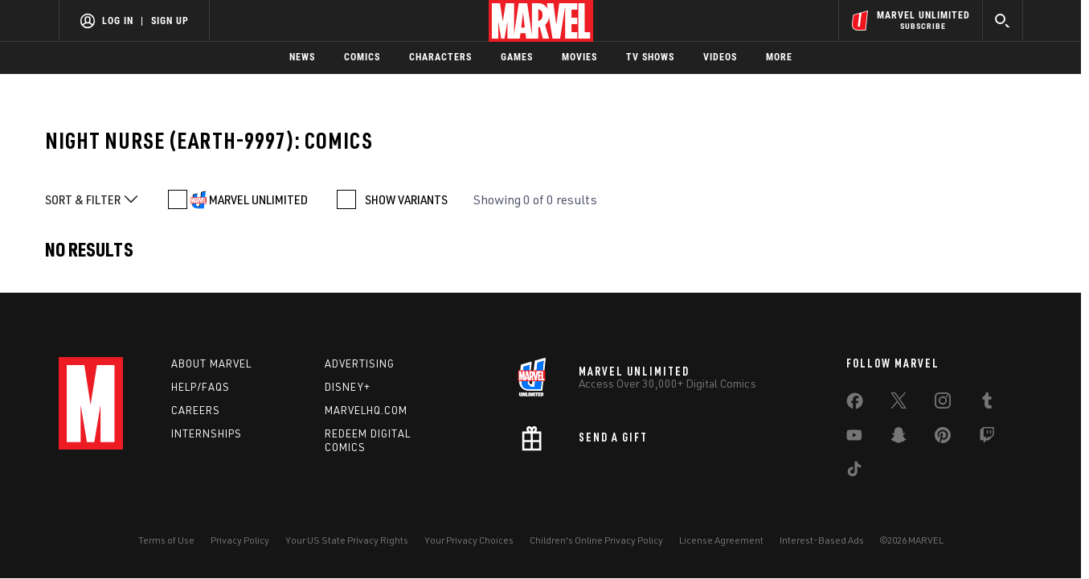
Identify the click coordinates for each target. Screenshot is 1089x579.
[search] (1002, 20)
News (302, 57)
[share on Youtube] (854, 438)
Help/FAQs (200, 386)
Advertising (360, 363)
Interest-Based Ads (822, 540)
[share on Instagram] (943, 404)
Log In (117, 21)
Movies (579, 57)
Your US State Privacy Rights (346, 540)
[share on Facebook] (854, 404)
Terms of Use (166, 540)
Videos (720, 57)
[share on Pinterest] (943, 438)
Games (517, 57)
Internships (206, 433)
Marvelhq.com (366, 410)
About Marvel (211, 363)
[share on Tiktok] (854, 472)
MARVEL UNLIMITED (258, 199)
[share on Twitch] (987, 438)
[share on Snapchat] (898, 438)
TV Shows (650, 57)
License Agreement (721, 540)
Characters (440, 57)
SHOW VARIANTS (406, 199)
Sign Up (170, 21)
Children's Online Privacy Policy (596, 540)
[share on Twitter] (898, 404)
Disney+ (348, 386)
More (779, 57)
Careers (195, 410)
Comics (362, 57)
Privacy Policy (240, 540)
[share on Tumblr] (987, 404)
